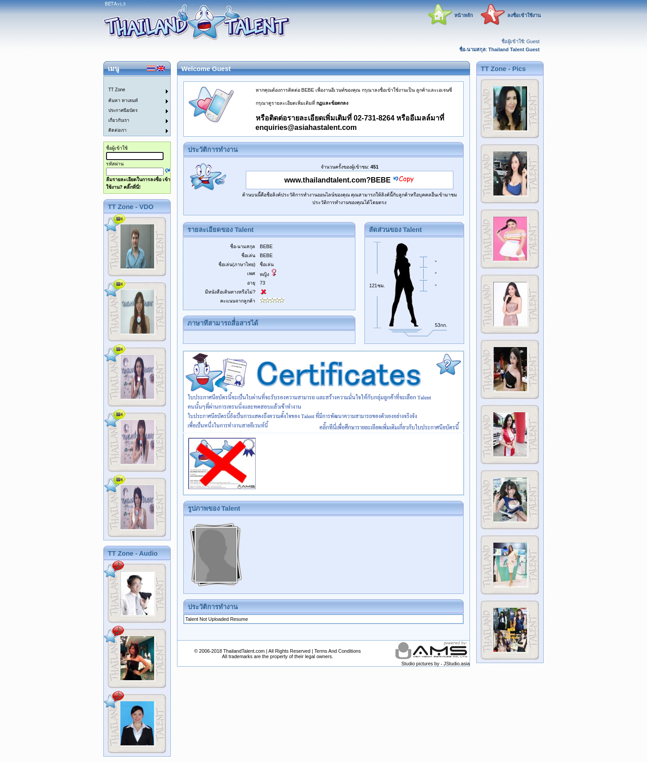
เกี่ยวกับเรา (118, 120)
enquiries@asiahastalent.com (306, 127)
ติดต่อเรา (117, 130)
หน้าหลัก (463, 15)
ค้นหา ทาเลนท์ (123, 100)
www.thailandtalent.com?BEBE (337, 180)
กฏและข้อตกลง (332, 103)
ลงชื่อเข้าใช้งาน (524, 15)
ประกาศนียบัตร (122, 110)
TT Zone (116, 89)
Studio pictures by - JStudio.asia (435, 663)
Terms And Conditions (337, 651)
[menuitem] (132, 81)
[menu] (132, 106)
